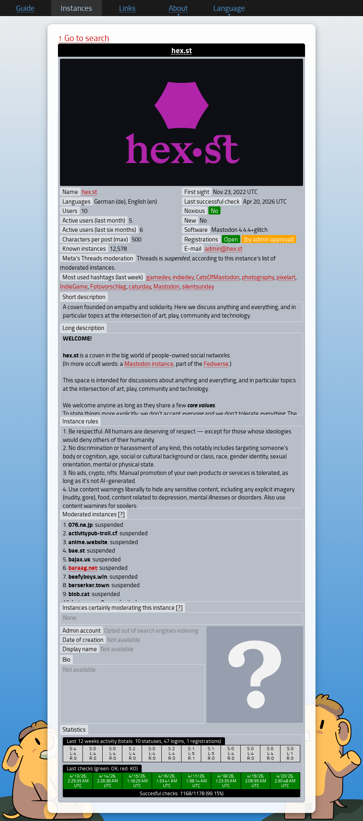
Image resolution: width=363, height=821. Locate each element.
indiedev (183, 277)
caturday (140, 286)
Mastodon (166, 286)
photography (258, 277)
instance (162, 363)
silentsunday (198, 286)
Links (127, 8)
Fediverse (216, 363)
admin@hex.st (223, 248)
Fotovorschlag (108, 286)
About (178, 8)
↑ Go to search (83, 37)
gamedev (158, 277)
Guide (25, 8)
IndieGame (74, 286)
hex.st (181, 50)
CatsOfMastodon (217, 277)
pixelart (285, 277)
